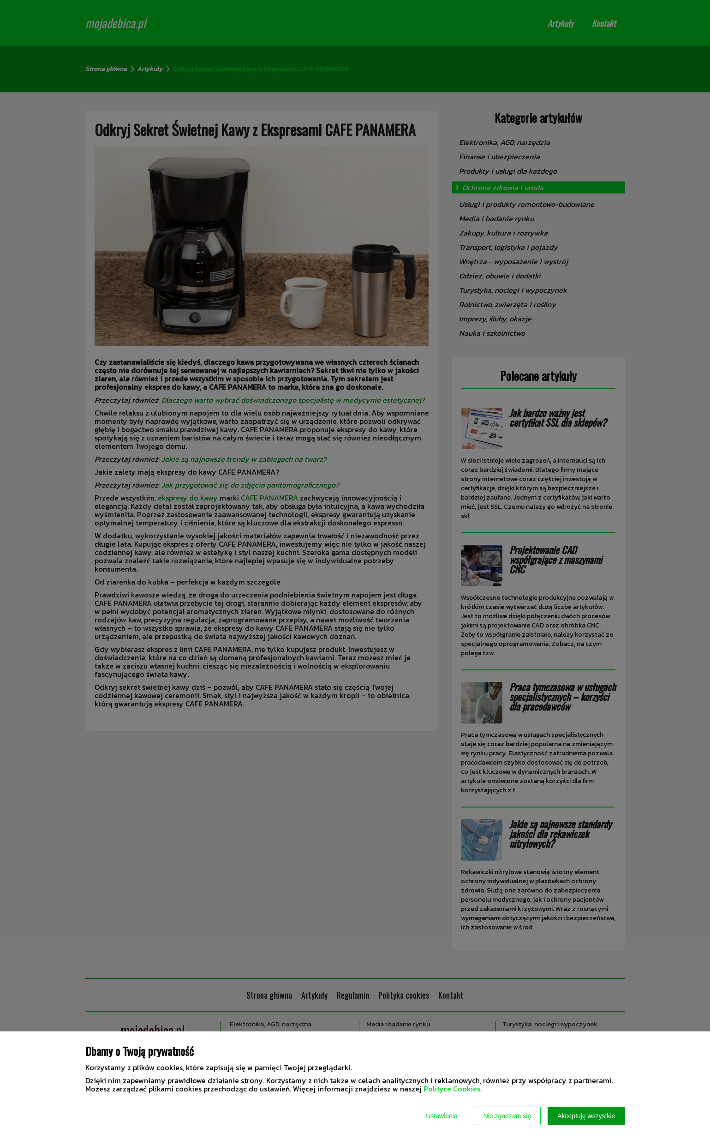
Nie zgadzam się (507, 1116)
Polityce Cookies (452, 1088)
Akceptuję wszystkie (586, 1116)
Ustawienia (441, 1116)
